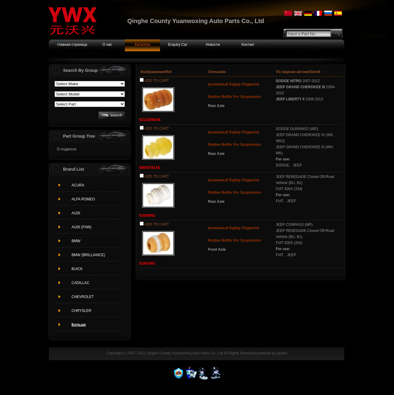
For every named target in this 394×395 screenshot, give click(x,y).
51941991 (147, 263)
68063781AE (149, 168)
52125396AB (150, 120)
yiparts (281, 353)
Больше (79, 325)
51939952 (147, 215)
